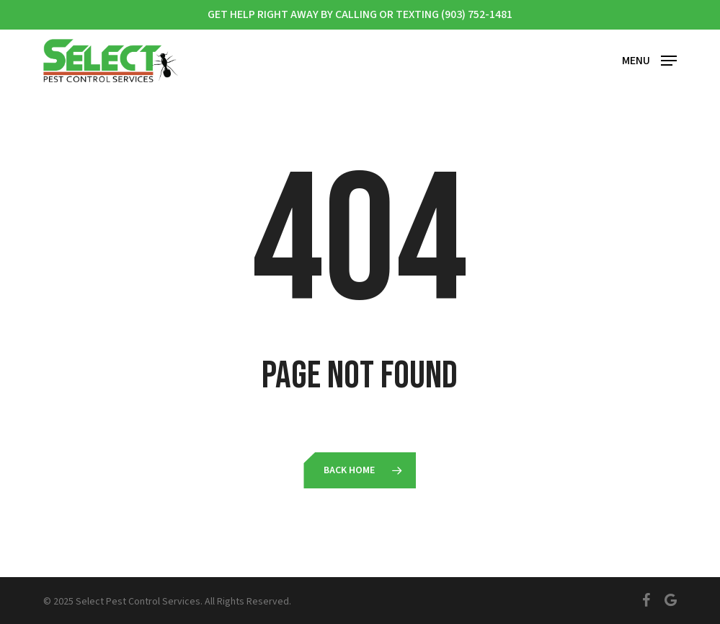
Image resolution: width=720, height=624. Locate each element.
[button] (649, 59)
